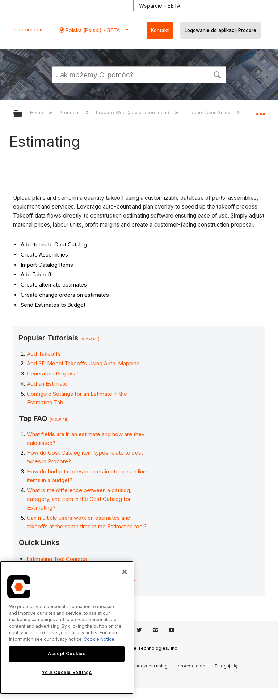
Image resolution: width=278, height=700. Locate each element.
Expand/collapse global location (260, 111)
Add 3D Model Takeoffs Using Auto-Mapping (83, 363)
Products (70, 112)
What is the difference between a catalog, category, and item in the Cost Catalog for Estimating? (79, 499)
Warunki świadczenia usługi (140, 666)
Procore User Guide (209, 112)
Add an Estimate (47, 383)
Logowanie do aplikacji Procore (220, 30)
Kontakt (160, 30)
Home (37, 112)
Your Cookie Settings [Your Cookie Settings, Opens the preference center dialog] (67, 672)
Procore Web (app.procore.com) (133, 112)
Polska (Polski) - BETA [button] (92, 30)
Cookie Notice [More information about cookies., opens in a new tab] (99, 639)
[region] (67, 627)
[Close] (124, 572)
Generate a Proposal (52, 373)
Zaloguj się (225, 666)
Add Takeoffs (44, 353)
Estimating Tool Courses (56, 558)
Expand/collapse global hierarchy (22, 114)
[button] (217, 74)
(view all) (90, 339)
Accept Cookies (66, 653)
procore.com (29, 30)
